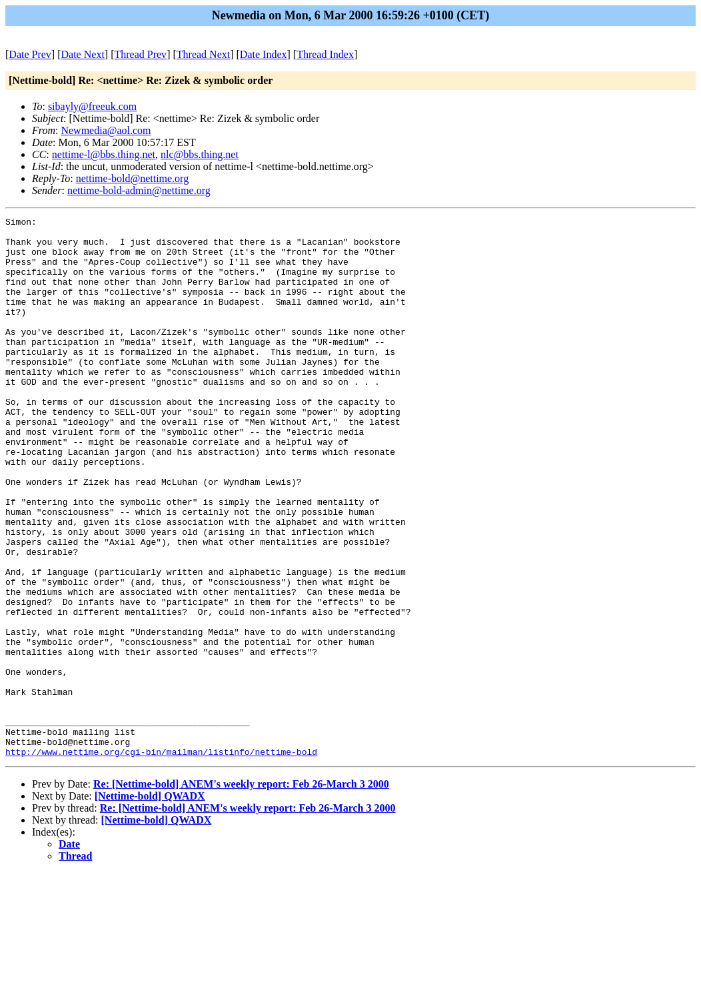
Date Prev (30, 54)
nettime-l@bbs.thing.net (103, 154)
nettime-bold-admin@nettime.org (139, 190)
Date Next (83, 54)
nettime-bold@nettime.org (132, 178)
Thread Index (325, 54)
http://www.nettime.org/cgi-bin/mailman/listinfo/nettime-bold (161, 860)
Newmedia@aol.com (106, 130)
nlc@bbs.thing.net (200, 154)
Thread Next (203, 54)
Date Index (263, 54)
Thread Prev (140, 54)
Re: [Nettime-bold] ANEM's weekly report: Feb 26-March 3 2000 (241, 892)
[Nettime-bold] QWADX (150, 904)
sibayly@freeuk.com (92, 106)
